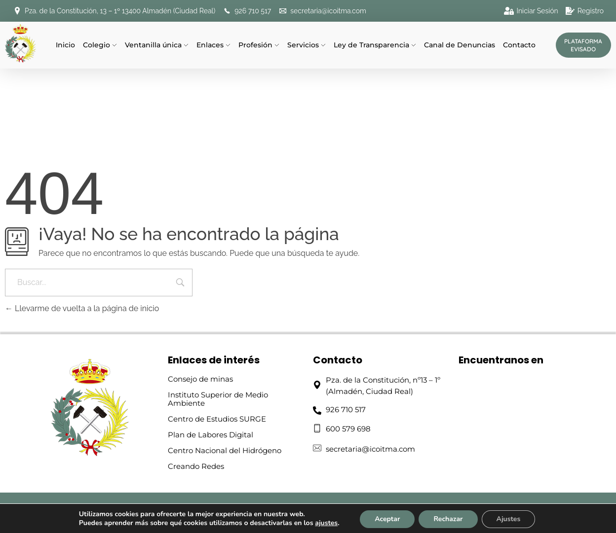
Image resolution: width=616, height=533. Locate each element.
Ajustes (509, 519)
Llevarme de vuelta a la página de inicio (82, 308)
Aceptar (387, 519)
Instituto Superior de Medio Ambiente (218, 399)
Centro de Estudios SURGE (217, 419)
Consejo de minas (200, 379)
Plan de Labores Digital (210, 434)
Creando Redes (196, 466)
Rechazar (447, 519)
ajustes (326, 523)
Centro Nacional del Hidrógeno (224, 450)
